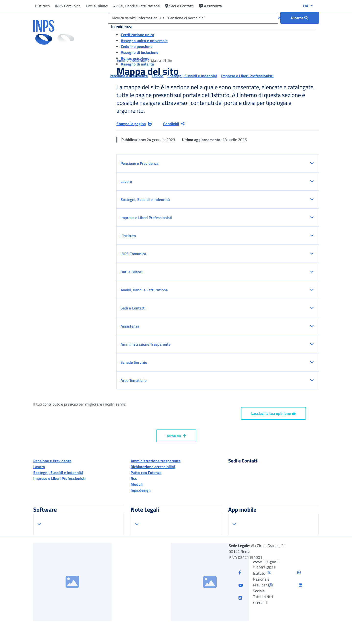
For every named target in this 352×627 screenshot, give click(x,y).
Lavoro (39, 467)
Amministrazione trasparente (156, 461)
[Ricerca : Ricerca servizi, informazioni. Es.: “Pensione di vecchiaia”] (299, 18)
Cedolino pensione (136, 46)
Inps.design (141, 490)
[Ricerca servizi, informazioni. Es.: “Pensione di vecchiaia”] (193, 18)
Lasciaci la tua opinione (273, 413)
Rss (134, 478)
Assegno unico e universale (144, 41)
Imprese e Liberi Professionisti (59, 478)
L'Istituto (42, 6)
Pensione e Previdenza (52, 461)
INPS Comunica (67, 6)
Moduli (137, 484)
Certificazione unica (137, 35)
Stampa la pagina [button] (134, 124)
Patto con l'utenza (146, 472)
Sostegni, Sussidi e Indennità (58, 472)
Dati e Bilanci (97, 6)
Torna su (176, 436)
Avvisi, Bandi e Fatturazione (136, 6)
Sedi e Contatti (179, 6)
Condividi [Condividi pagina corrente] (173, 124)
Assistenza (210, 6)
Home (121, 60)
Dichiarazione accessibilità (153, 467)
